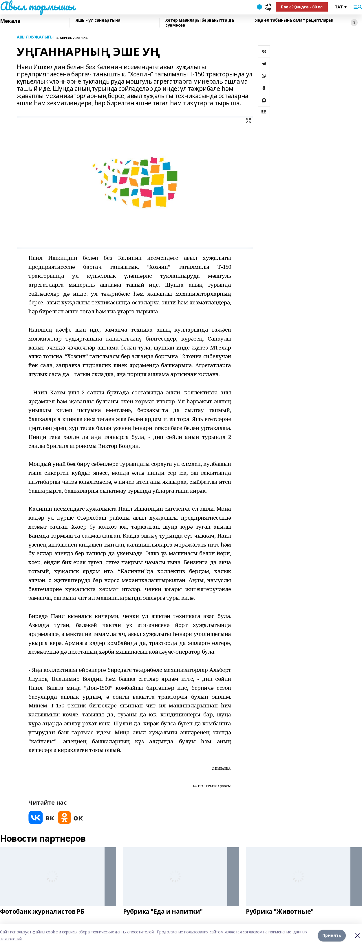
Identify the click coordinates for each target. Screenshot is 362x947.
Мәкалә (10, 21)
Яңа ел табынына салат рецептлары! (294, 20)
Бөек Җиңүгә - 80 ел (302, 7)
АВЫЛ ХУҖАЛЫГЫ (35, 37)
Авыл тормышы (37, 6)
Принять (331, 935)
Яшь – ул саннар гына (98, 20)
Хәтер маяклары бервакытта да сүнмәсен (199, 22)
